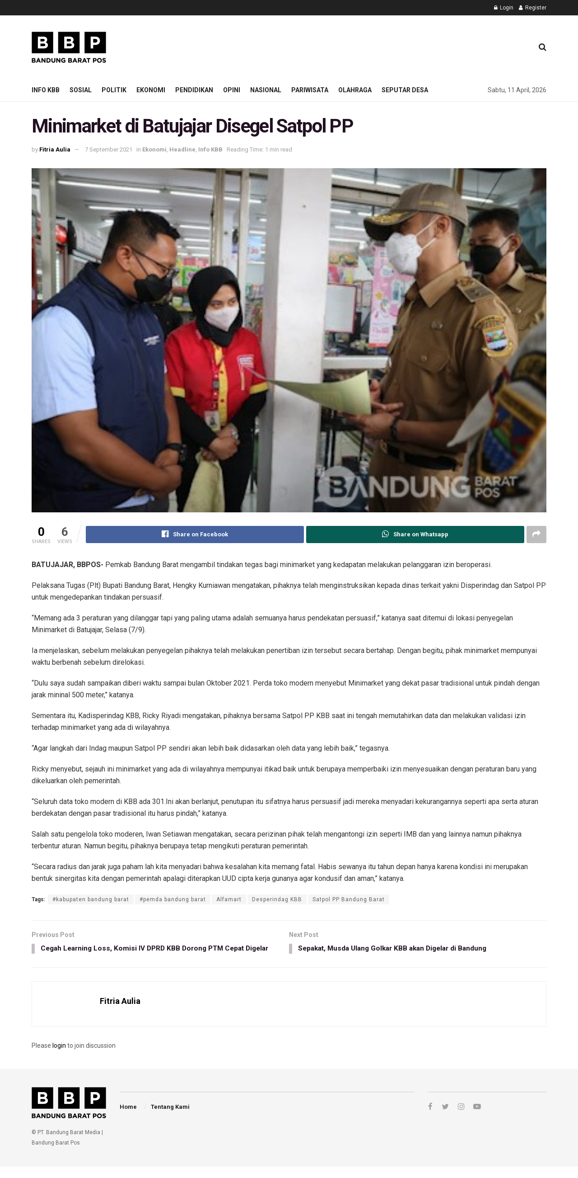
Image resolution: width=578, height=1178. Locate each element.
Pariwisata (309, 90)
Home (128, 1118)
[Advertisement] (361, 45)
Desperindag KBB (277, 899)
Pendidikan (194, 90)
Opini (231, 90)
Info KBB (46, 90)
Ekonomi (150, 90)
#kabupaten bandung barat (90, 899)
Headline (182, 149)
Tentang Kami (170, 1118)
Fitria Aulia (54, 149)
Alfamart (229, 899)
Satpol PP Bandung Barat (348, 899)
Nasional (265, 90)
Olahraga (355, 90)
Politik (114, 90)
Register (532, 8)
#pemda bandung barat (173, 899)
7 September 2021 (108, 149)
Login (503, 8)
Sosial (81, 90)
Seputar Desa (405, 90)
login (59, 1056)
